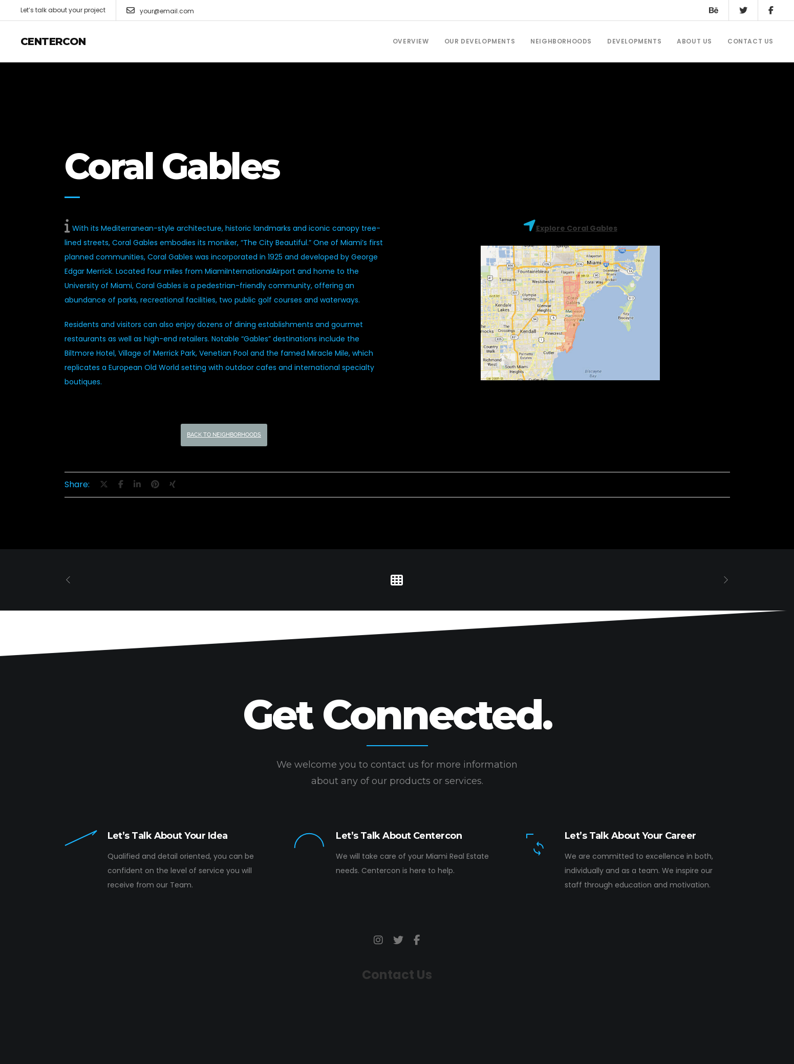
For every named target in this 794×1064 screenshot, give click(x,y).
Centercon (53, 41)
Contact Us (397, 974)
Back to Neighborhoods (224, 434)
